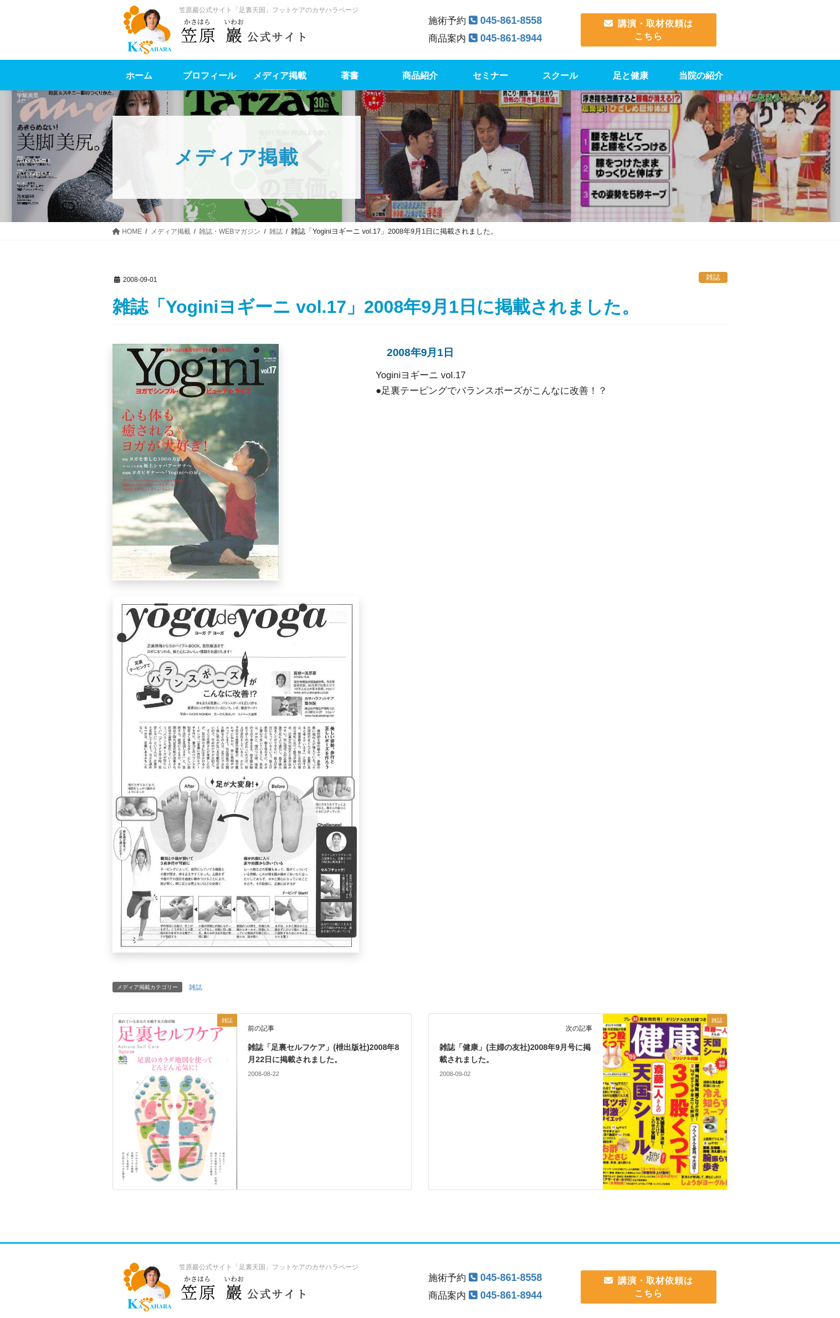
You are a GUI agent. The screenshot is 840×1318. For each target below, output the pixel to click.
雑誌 (713, 277)
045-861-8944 (513, 38)
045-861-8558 (513, 20)
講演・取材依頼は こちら (649, 30)
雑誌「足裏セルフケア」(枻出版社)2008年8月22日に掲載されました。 (315, 1059)
